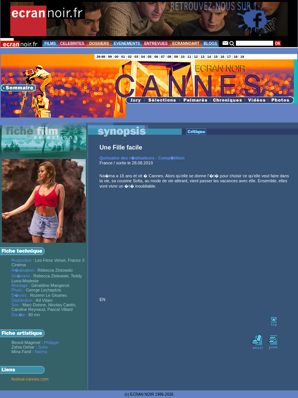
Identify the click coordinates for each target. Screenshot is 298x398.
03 (136, 57)
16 (222, 57)
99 (110, 57)
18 (235, 57)
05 (150, 57)
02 (129, 57)
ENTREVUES (155, 43)
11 (189, 57)
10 (182, 57)
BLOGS (210, 43)
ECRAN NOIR (142, 394)
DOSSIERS (99, 43)
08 (169, 57)
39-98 (100, 57)
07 (163, 57)
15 (216, 57)
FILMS (50, 43)
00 (117, 57)
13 (202, 57)
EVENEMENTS (127, 43)
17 (229, 57)
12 (196, 57)
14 (209, 57)
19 (242, 57)
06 (156, 57)
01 (123, 57)
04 (143, 57)
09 (176, 57)
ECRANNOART (185, 43)
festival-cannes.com (29, 379)
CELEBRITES (72, 43)
